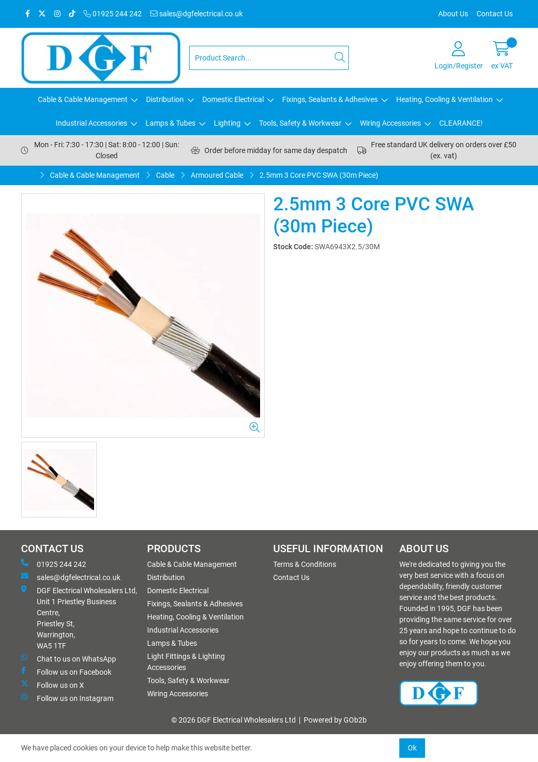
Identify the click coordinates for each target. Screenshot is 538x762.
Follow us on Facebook (66, 671)
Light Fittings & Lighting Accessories (186, 662)
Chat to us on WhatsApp (68, 658)
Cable (165, 175)
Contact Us (495, 13)
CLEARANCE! (461, 123)
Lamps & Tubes (170, 123)
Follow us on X (52, 684)
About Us (453, 13)
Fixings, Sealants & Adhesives (330, 99)
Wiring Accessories (390, 123)
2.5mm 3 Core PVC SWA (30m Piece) (319, 175)
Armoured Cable (217, 175)
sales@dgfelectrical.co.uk (196, 13)
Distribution (165, 99)
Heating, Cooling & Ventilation (444, 99)
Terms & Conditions (304, 564)
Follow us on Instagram (67, 698)
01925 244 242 (113, 13)
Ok (412, 748)
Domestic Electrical (233, 99)
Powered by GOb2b (335, 720)
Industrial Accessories (91, 123)
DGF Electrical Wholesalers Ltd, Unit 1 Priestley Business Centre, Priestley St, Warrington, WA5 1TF (79, 617)
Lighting (227, 123)
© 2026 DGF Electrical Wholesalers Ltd (233, 720)
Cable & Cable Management (83, 99)
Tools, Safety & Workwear (300, 123)
